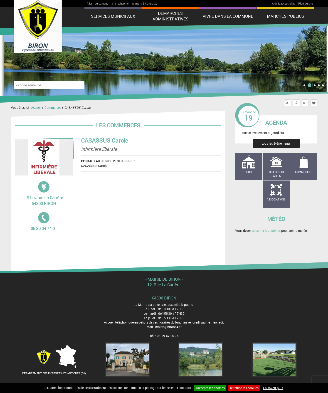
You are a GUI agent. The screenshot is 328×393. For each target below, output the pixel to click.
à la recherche (119, 3)
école (249, 172)
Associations (276, 199)
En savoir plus (273, 388)
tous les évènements (276, 143)
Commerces (52, 107)
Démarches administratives (170, 16)
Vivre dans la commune (228, 16)
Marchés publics (285, 16)
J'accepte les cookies (210, 388)
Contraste (151, 3)
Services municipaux (113, 16)
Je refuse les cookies (244, 388)
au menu (136, 3)
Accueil (36, 107)
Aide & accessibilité (283, 3)
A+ (305, 102)
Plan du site (305, 3)
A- (287, 102)
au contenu (102, 3)
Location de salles (276, 174)
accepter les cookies (266, 230)
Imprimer (314, 102)
